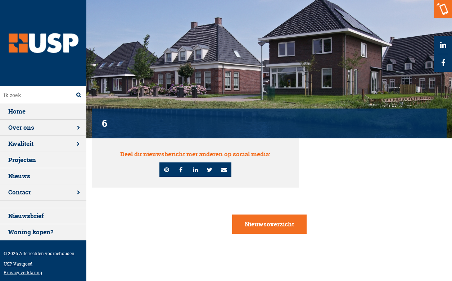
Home (17, 111)
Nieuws (19, 176)
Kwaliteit (20, 143)
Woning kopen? (30, 232)
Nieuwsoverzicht (269, 224)
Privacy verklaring (23, 273)
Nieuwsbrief (26, 216)
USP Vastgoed (18, 264)
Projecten (22, 160)
